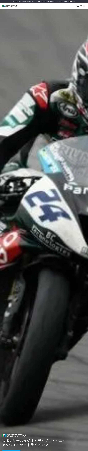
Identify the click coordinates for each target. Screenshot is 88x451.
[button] (84, 6)
